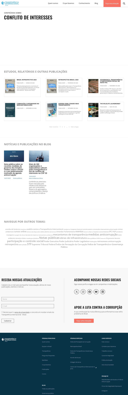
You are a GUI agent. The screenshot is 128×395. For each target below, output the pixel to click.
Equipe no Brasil (47, 346)
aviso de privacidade (22, 312)
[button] (124, 3)
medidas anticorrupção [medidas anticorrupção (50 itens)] (103, 234)
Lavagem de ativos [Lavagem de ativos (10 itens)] (19, 235)
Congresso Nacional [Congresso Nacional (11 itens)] (76, 229)
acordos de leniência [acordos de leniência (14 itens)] (12, 229)
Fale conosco (105, 342)
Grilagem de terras (75, 362)
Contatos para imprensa (109, 346)
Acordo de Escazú (75, 357)
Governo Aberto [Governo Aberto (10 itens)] (88, 232)
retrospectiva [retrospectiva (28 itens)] (11, 244)
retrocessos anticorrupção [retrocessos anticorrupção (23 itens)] (109, 241)
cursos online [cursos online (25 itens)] (20, 231)
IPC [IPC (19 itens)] (110, 231)
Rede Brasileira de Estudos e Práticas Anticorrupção (112, 380)
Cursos (44, 374)
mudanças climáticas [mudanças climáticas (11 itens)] (32, 238)
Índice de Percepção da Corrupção (80, 342)
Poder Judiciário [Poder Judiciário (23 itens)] (66, 241)
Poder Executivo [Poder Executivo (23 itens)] (51, 241)
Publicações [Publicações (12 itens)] (93, 241)
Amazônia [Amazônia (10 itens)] (23, 229)
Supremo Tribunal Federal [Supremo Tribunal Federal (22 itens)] (44, 244)
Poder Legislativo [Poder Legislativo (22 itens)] (81, 241)
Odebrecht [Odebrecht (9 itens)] (103, 238)
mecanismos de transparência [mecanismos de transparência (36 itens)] (70, 234)
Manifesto (45, 360)
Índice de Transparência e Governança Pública (81, 352)
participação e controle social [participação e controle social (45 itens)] (25, 241)
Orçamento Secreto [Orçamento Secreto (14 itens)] (113, 238)
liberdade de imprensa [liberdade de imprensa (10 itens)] (31, 235)
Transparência (46, 351)
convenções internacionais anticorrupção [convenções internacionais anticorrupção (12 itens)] (105, 229)
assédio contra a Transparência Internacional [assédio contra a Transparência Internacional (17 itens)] (44, 229)
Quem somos (46, 342)
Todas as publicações (48, 389)
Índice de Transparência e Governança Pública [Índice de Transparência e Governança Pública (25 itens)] (92, 245)
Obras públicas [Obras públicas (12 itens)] (91, 238)
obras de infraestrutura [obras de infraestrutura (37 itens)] (73, 238)
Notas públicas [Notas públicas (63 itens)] (49, 238)
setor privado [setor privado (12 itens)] (23, 245)
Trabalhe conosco (107, 351)
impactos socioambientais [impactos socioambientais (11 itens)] (101, 232)
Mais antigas (75, 127)
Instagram (105, 391)
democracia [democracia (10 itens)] (53, 232)
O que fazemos (46, 365)
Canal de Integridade (108, 355)
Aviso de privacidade (108, 365)
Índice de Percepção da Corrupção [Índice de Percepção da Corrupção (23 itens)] (71, 244)
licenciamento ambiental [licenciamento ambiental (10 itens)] (45, 235)
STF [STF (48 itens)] (29, 244)
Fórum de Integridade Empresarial (112, 386)
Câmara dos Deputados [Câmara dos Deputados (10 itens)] (33, 232)
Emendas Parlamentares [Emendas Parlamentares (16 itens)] (65, 232)
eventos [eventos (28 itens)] (79, 231)
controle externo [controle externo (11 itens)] (88, 229)
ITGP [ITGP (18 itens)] (114, 231)
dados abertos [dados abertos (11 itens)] (44, 232)
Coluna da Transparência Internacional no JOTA (83, 368)
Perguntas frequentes (48, 355)
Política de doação (107, 360)
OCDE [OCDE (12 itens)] (98, 238)
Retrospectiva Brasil (76, 346)
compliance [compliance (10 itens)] (67, 229)
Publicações (45, 369)
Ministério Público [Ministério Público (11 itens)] (20, 238)
